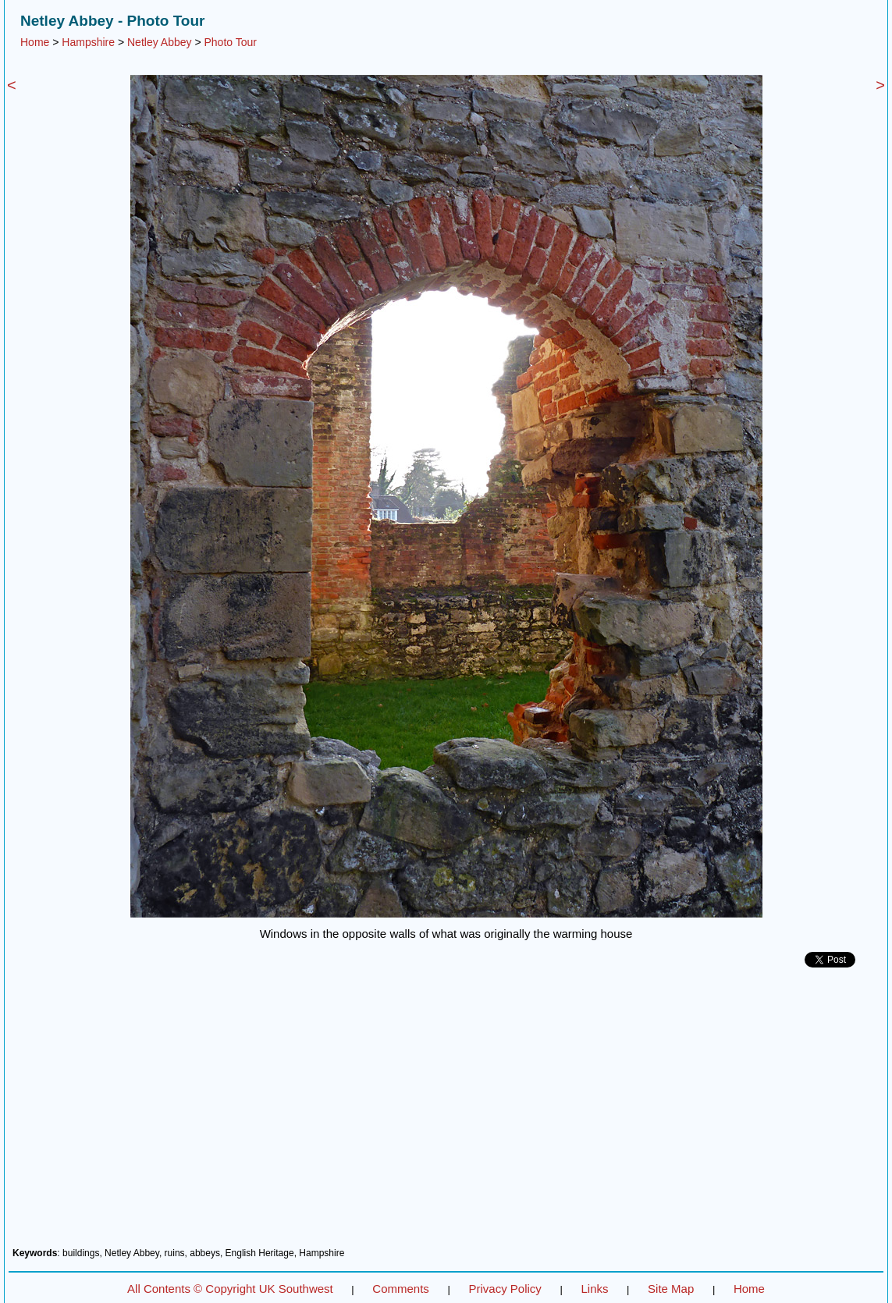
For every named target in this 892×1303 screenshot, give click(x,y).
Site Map (671, 1288)
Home (34, 42)
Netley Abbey (159, 42)
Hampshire (88, 42)
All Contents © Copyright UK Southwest (230, 1288)
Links (594, 1288)
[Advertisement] (446, 1113)
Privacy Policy (504, 1288)
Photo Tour (230, 42)
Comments (400, 1288)
